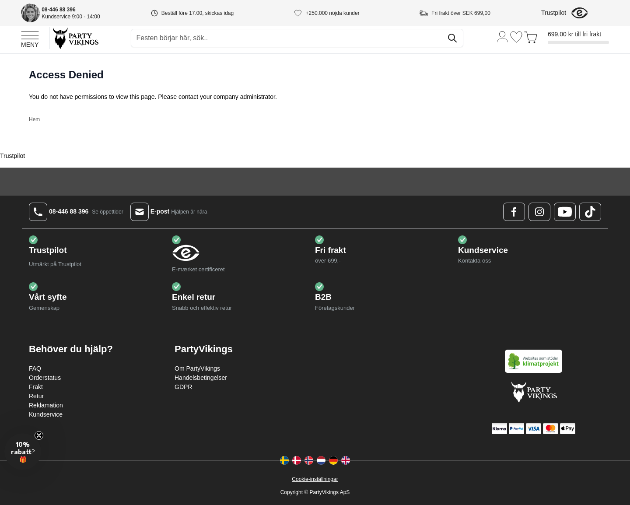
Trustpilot (553, 12)
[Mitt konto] (502, 36)
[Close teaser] (39, 435)
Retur (36, 396)
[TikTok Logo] (590, 212)
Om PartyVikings (197, 368)
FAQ (35, 368)
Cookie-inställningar (315, 479)
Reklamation (46, 405)
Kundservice (46, 414)
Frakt (36, 386)
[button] (22, 451)
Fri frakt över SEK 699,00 (460, 13)
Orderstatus (45, 377)
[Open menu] (30, 38)
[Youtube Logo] (565, 212)
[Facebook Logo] (514, 212)
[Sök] (452, 38)
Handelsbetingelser (201, 377)
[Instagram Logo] (539, 212)
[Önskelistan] (516, 37)
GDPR (183, 386)
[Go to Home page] (75, 38)
